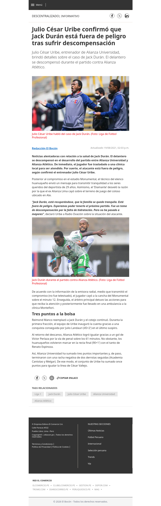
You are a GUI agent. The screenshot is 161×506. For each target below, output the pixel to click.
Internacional (94, 443)
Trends (91, 456)
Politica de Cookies (60, 447)
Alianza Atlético (43, 400)
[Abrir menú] (39, 5)
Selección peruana (97, 450)
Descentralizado (45, 16)
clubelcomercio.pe (64, 485)
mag (96, 489)
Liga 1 (38, 394)
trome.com (39, 489)
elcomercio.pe (41, 485)
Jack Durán (54, 394)
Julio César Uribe (77, 394)
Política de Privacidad (41, 447)
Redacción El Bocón (45, 148)
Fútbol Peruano (95, 437)
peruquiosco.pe (81, 489)
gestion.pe (85, 485)
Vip (89, 463)
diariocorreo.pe (58, 489)
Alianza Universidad (104, 394)
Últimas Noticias (96, 430)
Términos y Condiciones (42, 444)
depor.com (101, 485)
